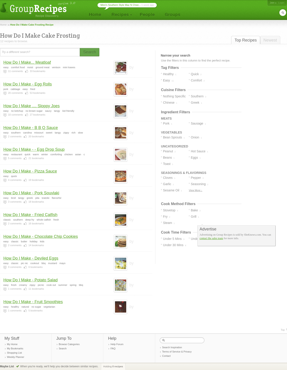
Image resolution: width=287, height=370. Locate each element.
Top (283, 329)
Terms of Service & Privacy (176, 351)
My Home (12, 344)
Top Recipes (246, 40)
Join (272, 2)
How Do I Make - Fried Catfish (30, 214)
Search (63, 348)
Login (281, 2)
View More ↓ (195, 190)
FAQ (113, 348)
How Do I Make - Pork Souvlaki (31, 193)
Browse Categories (69, 344)
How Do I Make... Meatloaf (27, 62)
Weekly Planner (15, 357)
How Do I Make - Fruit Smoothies (33, 302)
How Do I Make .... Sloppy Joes (31, 106)
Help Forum (117, 344)
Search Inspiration (172, 347)
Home (3, 24)
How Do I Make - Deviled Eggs (30, 258)
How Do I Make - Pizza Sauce (30, 171)
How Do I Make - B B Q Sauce (30, 127)
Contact (166, 356)
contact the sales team (211, 238)
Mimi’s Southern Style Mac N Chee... (120, 5)
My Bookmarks (15, 348)
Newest (270, 40)
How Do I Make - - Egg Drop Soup (34, 149)
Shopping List (14, 352)
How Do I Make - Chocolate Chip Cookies (40, 236)
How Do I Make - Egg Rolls (27, 84)
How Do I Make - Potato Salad (30, 280)
